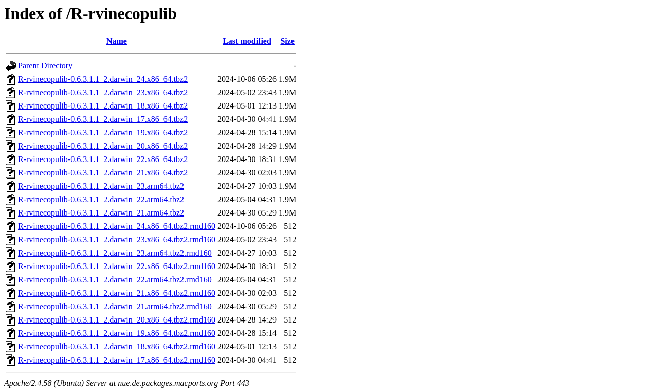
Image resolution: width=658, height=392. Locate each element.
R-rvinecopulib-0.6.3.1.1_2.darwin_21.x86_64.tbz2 (103, 172)
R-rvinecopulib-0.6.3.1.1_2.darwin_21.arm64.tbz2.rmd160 (115, 306)
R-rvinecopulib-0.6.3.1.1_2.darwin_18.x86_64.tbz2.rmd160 (116, 346)
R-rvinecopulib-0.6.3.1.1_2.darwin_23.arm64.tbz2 (101, 186)
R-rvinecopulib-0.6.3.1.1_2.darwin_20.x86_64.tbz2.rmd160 (116, 319)
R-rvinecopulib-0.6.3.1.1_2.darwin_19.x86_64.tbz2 (103, 132)
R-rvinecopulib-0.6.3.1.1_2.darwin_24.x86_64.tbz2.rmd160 (116, 226)
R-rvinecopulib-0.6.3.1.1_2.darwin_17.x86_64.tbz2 (103, 119)
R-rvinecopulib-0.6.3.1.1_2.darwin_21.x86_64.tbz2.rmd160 (116, 293)
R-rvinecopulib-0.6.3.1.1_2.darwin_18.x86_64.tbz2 (103, 105)
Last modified (247, 41)
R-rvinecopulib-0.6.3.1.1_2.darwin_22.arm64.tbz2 (101, 199)
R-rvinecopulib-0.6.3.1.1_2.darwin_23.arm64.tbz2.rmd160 (115, 252)
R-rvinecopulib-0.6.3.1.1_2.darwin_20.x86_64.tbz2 (103, 145)
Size (287, 41)
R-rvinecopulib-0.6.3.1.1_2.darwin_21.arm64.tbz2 (101, 212)
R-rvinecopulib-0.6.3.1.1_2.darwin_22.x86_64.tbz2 (103, 159)
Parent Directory (45, 65)
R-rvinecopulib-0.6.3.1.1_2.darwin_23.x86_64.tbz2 (103, 92)
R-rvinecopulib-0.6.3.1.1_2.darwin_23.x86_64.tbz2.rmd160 (116, 239)
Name (116, 41)
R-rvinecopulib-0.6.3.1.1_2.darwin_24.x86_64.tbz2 (103, 79)
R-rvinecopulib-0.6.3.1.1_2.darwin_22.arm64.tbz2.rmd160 (115, 279)
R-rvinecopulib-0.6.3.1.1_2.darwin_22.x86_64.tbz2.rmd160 (116, 266)
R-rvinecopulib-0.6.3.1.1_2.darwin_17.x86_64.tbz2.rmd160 (116, 359)
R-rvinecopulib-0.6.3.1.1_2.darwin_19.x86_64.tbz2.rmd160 (116, 333)
